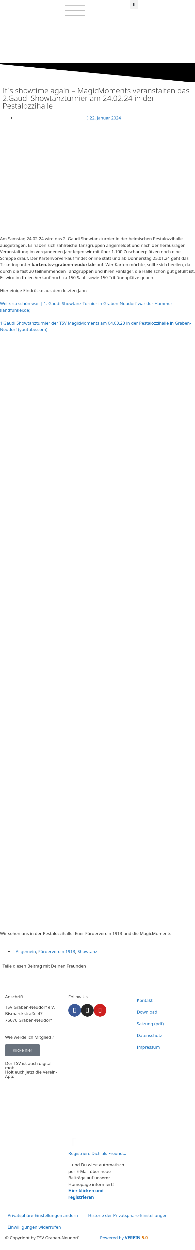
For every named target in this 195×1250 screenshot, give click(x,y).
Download (147, 1012)
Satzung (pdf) (150, 1024)
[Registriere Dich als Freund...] (74, 1142)
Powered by (124, 1238)
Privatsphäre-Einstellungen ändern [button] (43, 1215)
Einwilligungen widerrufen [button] (34, 1227)
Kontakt (145, 1000)
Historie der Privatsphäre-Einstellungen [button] (128, 1215)
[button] (134, 4)
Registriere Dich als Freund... (97, 1153)
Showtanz (87, 951)
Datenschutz (149, 1035)
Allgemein (26, 951)
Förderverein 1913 (56, 951)
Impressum (148, 1047)
